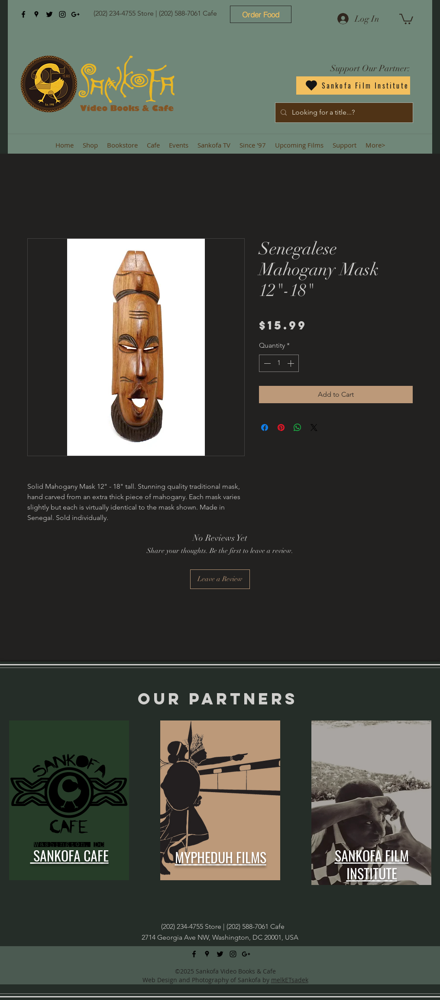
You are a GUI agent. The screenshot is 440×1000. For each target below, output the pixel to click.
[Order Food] (260, 14)
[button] (406, 18)
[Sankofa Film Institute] (353, 85)
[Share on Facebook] (264, 427)
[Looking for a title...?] (343, 112)
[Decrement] (266, 363)
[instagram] (62, 14)
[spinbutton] (278, 363)
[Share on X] (314, 427)
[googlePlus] (75, 14)
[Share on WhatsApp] (297, 427)
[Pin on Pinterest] (281, 427)
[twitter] (49, 14)
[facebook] (23, 14)
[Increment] (291, 363)
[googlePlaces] (36, 14)
